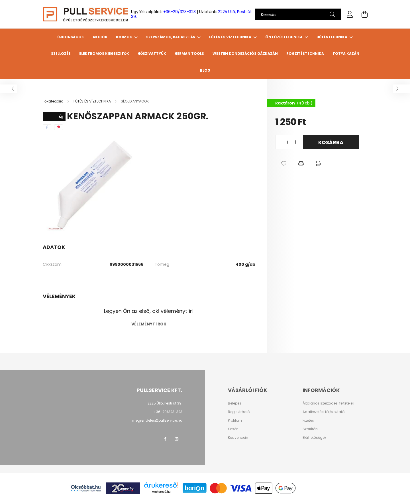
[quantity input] (287, 142)
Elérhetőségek (314, 438)
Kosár (233, 429)
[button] (283, 163)
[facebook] (47, 127)
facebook (165, 439)
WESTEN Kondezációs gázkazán (245, 53)
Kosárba (330, 142)
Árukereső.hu (161, 491)
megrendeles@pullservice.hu (157, 420)
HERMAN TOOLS (189, 53)
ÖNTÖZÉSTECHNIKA (284, 37)
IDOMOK (124, 37)
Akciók (100, 37)
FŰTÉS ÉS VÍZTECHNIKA (230, 37)
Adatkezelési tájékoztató (323, 412)
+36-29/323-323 (179, 12)
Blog (205, 70)
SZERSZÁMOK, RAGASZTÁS (171, 37)
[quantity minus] (280, 142)
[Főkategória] (53, 101)
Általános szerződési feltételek (328, 403)
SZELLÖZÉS (61, 53)
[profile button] (350, 14)
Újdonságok (70, 37)
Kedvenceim (239, 438)
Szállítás (310, 429)
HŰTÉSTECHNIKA (332, 37)
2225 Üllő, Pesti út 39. (165, 403)
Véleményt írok (148, 324)
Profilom (235, 420)
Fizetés (308, 420)
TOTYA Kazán (346, 53)
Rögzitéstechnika (305, 53)
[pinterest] (58, 127)
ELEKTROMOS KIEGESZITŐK (104, 53)
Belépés (234, 403)
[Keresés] (298, 14)
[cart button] (364, 14)
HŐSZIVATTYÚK (152, 53)
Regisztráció (239, 412)
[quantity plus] (295, 142)
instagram (176, 439)
